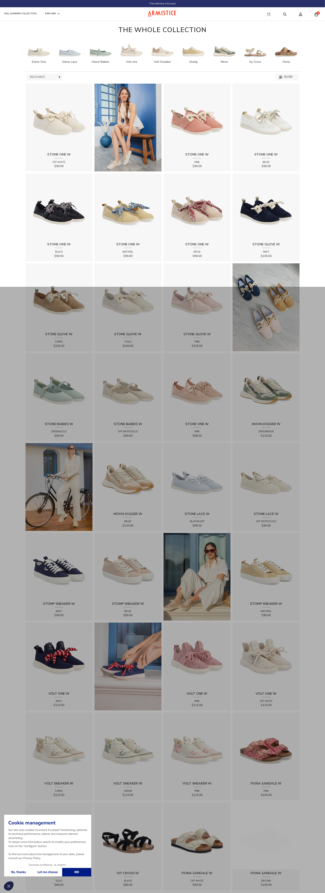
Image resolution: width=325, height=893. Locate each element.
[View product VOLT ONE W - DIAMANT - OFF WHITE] (266, 656)
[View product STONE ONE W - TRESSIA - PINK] (197, 117)
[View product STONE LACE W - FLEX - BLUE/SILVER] (197, 476)
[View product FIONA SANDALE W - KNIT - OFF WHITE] (197, 836)
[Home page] (162, 13)
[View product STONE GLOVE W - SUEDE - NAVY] (266, 207)
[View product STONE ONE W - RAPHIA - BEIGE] (197, 207)
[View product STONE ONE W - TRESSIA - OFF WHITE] (58, 117)
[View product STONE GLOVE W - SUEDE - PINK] (197, 297)
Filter (285, 77)
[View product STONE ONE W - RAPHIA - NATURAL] (128, 207)
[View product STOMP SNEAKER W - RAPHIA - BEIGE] (128, 566)
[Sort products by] (45, 77)
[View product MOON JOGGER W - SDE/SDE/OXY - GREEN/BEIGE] (266, 386)
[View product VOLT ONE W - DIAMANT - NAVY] (58, 656)
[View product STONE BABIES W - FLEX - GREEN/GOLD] (58, 386)
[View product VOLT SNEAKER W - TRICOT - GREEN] (128, 746)
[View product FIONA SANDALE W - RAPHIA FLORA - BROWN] (255, 804)
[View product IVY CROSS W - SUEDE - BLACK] (128, 836)
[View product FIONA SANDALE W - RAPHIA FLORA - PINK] (266, 746)
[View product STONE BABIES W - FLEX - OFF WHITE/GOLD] (128, 386)
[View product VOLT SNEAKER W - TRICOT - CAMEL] (58, 746)
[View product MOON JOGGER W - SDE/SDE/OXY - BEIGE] (128, 476)
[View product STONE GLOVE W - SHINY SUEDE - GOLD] (128, 297)
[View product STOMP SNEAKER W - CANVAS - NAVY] (58, 566)
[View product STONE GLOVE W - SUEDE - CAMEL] (58, 297)
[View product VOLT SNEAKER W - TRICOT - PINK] (197, 746)
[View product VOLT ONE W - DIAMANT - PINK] (197, 656)
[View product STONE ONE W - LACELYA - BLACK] (58, 207)
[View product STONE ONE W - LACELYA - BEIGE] (266, 117)
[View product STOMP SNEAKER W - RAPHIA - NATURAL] (266, 566)
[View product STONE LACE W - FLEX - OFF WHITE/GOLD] (266, 476)
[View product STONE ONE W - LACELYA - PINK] (197, 386)
